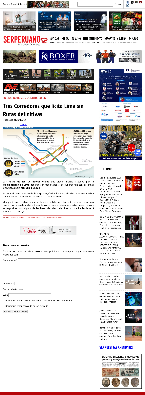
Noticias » (20, 97)
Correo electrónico (14, 289)
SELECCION (60, 43)
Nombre (8, 283)
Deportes (109, 38)
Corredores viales (33, 218)
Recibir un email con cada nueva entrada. (27, 306)
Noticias (54, 38)
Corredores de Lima (17, 218)
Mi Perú (65, 38)
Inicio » (8, 97)
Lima (43, 218)
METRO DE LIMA (84, 43)
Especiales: (96, 43)
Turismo (76, 38)
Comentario (10, 260)
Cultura (121, 38)
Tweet (23, 124)
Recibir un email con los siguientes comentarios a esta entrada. (38, 300)
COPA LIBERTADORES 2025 (127, 43)
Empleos (133, 38)
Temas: (52, 43)
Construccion (36, 97)
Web (5, 294)
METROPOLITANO (72, 43)
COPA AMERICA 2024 (109, 43)
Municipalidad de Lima (55, 218)
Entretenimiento (92, 38)
